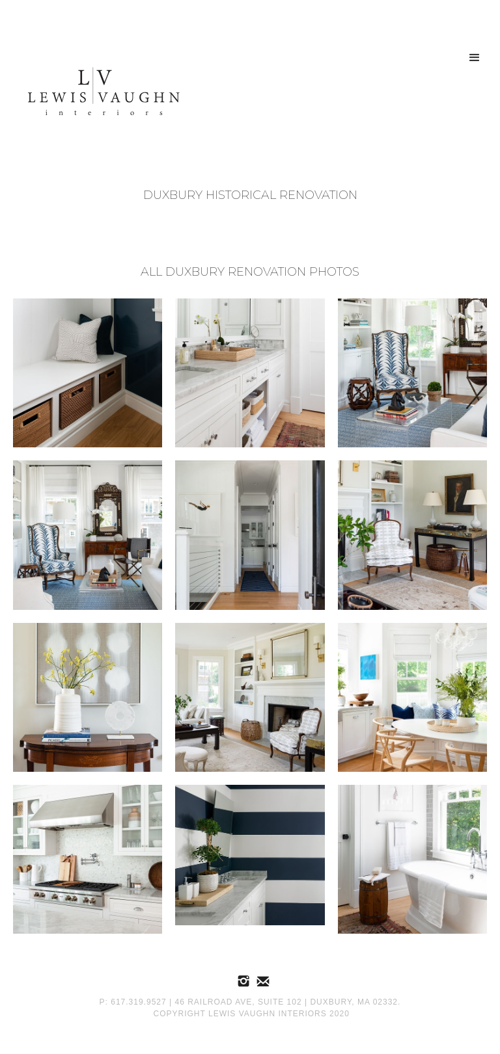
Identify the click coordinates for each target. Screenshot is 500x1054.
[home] (99, 94)
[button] (474, 58)
